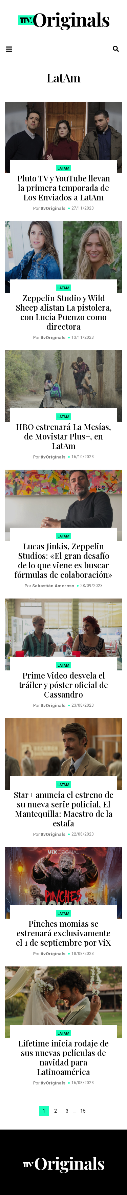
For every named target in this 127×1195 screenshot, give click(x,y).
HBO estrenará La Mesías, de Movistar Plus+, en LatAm (63, 436)
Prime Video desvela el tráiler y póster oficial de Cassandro (63, 685)
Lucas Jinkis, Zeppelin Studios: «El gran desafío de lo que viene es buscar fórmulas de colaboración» (63, 560)
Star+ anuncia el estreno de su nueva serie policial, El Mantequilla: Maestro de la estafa (63, 808)
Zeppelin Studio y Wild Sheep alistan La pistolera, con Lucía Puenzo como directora (64, 312)
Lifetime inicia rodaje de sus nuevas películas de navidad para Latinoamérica (63, 1057)
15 (83, 1111)
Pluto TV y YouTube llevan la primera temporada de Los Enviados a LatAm (63, 187)
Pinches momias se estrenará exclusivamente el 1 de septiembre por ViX (63, 933)
